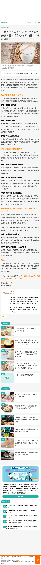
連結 (12, 129)
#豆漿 (3, 317)
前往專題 (20, 496)
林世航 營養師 (23, 74)
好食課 (8, 74)
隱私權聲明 (19, 560)
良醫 (2, 27)
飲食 (8, 27)
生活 (5, 27)
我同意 (37, 560)
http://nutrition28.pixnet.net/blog (25, 308)
